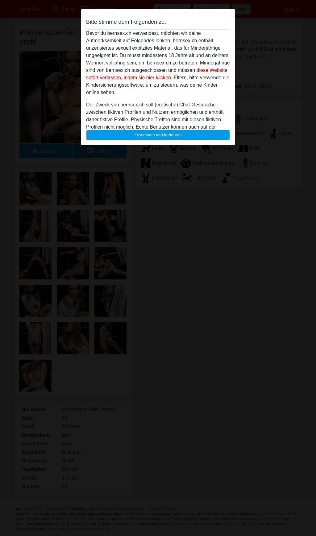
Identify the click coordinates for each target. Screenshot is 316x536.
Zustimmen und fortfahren (158, 135)
